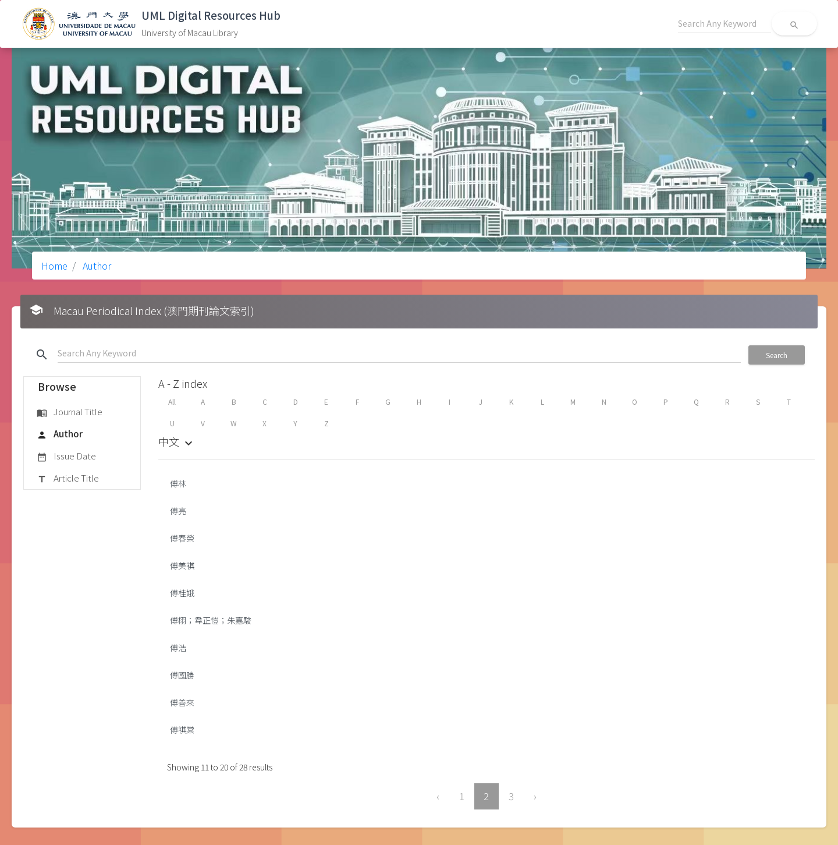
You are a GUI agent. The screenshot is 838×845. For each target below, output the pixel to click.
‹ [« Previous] (437, 796)
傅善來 (182, 702)
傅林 (178, 483)
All (172, 401)
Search (776, 355)
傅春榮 (182, 538)
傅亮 (178, 511)
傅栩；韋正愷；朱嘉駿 (210, 620)
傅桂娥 (182, 593)
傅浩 (178, 647)
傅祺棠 (182, 730)
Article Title (68, 478)
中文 (177, 441)
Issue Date (66, 456)
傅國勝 (182, 675)
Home (54, 266)
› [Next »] (535, 796)
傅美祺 (182, 565)
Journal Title (69, 412)
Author (95, 266)
